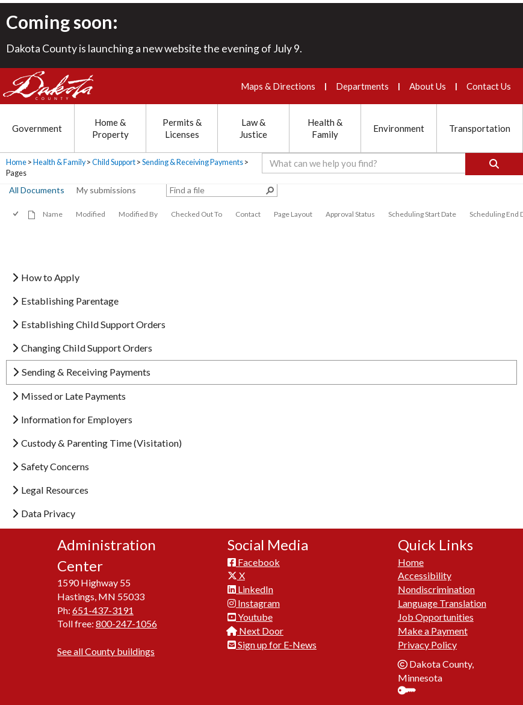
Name (53, 214)
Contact (248, 214)
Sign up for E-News (272, 642)
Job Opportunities (436, 614)
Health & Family (59, 162)
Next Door (255, 628)
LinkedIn (250, 586)
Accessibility (424, 573)
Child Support (113, 162)
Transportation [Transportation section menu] (479, 128)
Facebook (253, 559)
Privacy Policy (427, 642)
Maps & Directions (278, 86)
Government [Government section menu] (37, 128)
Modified (90, 214)
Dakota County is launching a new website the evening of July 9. (154, 48)
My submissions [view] (106, 190)
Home (16, 162)
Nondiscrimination (436, 586)
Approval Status (350, 214)
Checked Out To (196, 214)
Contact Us (488, 86)
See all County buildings (106, 648)
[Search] (494, 164)
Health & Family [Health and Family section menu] (325, 128)
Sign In (411, 689)
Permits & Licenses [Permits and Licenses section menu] (182, 128)
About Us (427, 86)
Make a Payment (433, 628)
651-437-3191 (103, 607)
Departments (362, 86)
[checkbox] (16, 214)
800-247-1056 (126, 621)
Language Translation (442, 600)
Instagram (253, 600)
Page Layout (293, 214)
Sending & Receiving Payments (192, 162)
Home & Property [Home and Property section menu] (110, 128)
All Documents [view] (36, 190)
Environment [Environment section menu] (398, 128)
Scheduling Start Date (422, 214)
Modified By (138, 214)
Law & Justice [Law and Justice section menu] (253, 128)
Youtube (250, 614)
